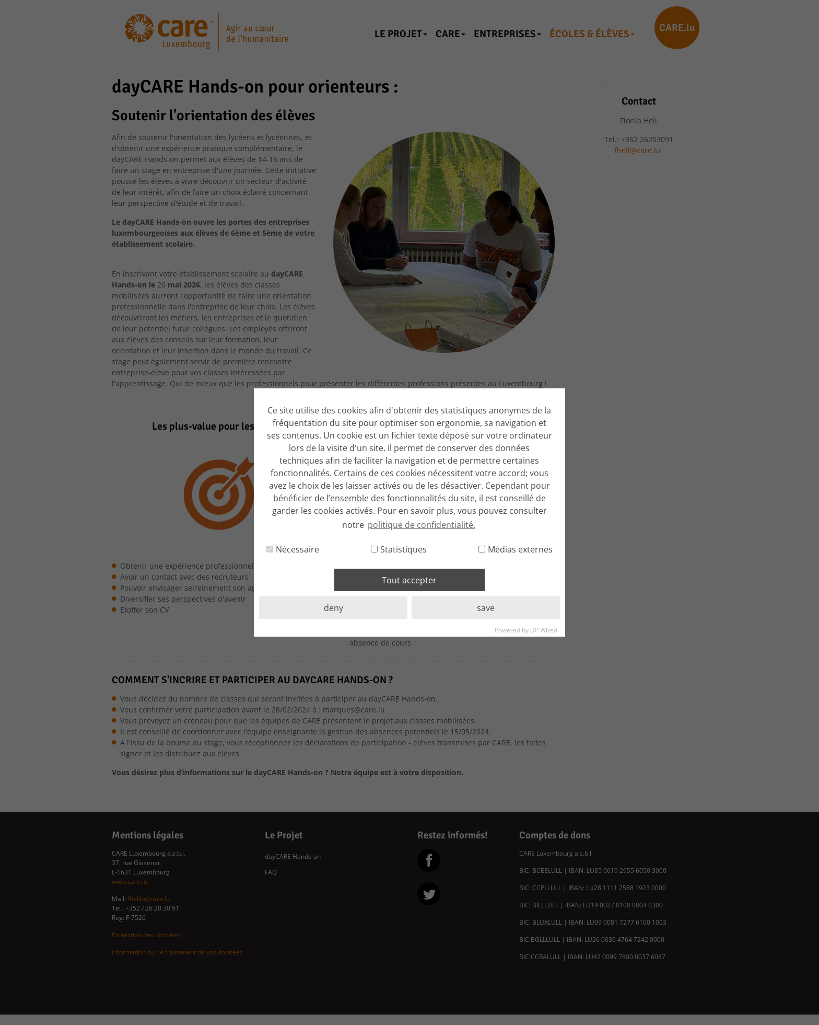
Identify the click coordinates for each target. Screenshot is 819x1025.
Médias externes (515, 549)
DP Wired (543, 630)
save (486, 608)
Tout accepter (409, 580)
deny (333, 608)
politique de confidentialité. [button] (421, 525)
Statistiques (399, 549)
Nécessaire (292, 549)
